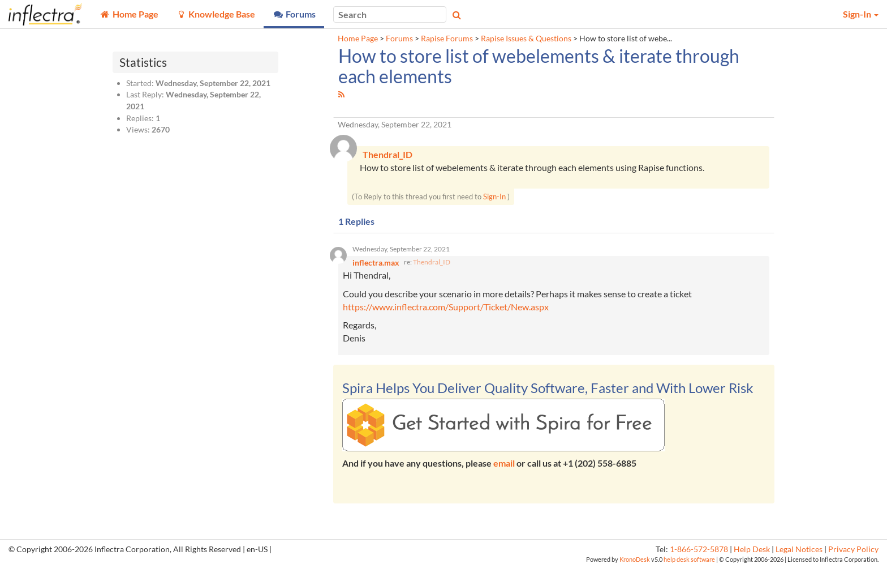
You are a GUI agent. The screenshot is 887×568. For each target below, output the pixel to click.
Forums (399, 38)
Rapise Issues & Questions (526, 38)
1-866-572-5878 (699, 549)
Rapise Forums (447, 38)
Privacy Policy (853, 549)
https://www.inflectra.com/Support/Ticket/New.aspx (446, 306)
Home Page (358, 38)
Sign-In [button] (861, 13)
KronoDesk (634, 559)
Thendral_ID (431, 262)
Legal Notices (799, 549)
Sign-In (494, 197)
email (504, 463)
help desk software (689, 559)
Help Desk (752, 549)
